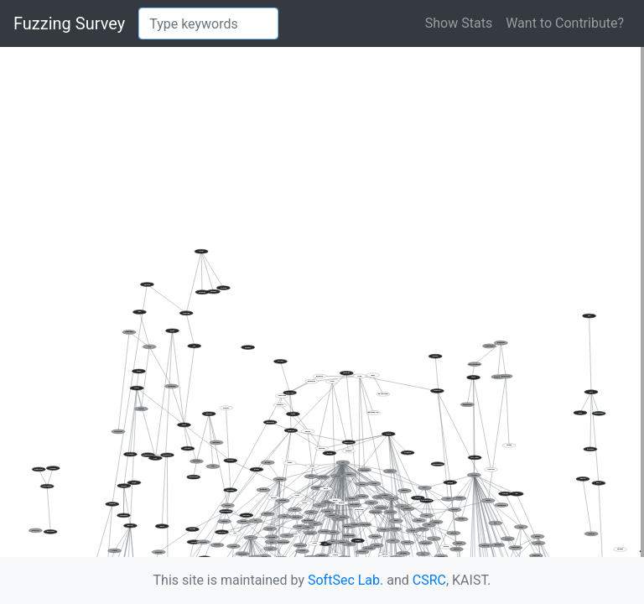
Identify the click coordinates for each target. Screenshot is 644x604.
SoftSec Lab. (345, 580)
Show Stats (458, 23)
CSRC (429, 580)
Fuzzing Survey (69, 23)
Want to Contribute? (565, 23)
